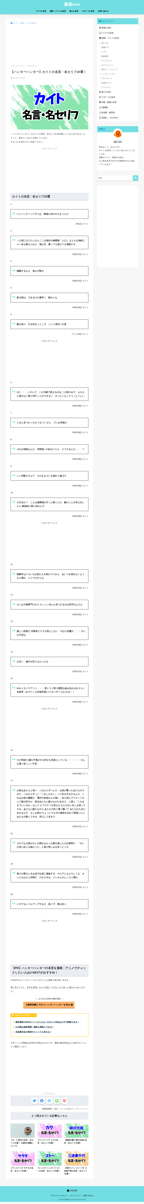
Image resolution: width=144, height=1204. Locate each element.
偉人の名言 (73, 11)
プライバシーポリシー (59, 1198)
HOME (72, 1192)
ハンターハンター (80, 1110)
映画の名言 (105, 28)
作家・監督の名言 (108, 103)
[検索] (135, 179)
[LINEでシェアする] (58, 1101)
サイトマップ (75, 1198)
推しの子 (105, 43)
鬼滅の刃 (105, 48)
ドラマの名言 (41, 11)
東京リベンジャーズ (109, 70)
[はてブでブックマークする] (49, 1101)
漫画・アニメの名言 (58, 11)
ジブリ (104, 52)
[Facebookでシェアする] (40, 1101)
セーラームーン (107, 65)
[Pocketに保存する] (67, 1101)
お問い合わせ (103, 11)
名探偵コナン (106, 83)
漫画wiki (72, 4)
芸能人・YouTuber (109, 119)
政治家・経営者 (107, 113)
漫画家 (103, 108)
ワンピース (105, 88)
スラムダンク (106, 61)
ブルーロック (106, 79)
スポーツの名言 (88, 11)
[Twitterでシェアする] (32, 1101)
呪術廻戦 (105, 57)
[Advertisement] (49, 41)
